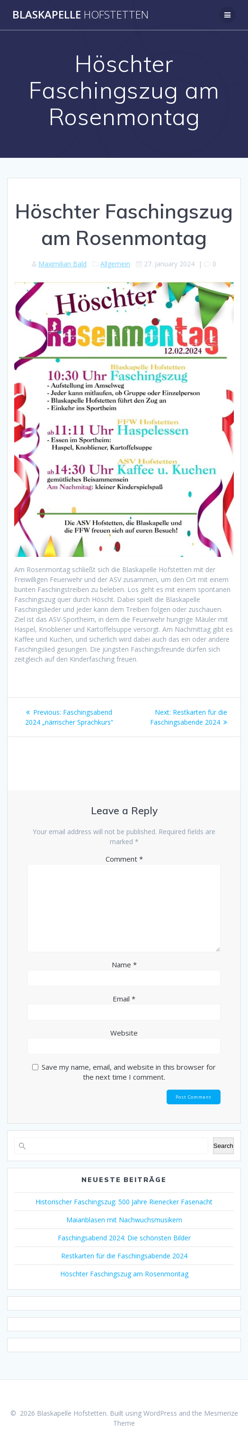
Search (223, 1145)
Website (124, 1032)
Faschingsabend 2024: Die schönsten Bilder (124, 1237)
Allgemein (115, 263)
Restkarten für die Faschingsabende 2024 (124, 1255)
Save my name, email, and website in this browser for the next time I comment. (129, 1072)
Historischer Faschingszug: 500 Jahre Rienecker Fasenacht (124, 1201)
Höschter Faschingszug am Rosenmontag (124, 1273)
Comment (124, 859)
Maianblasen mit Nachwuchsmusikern (124, 1219)
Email (124, 998)
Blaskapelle (80, 14)
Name (124, 964)
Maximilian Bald (62, 263)
